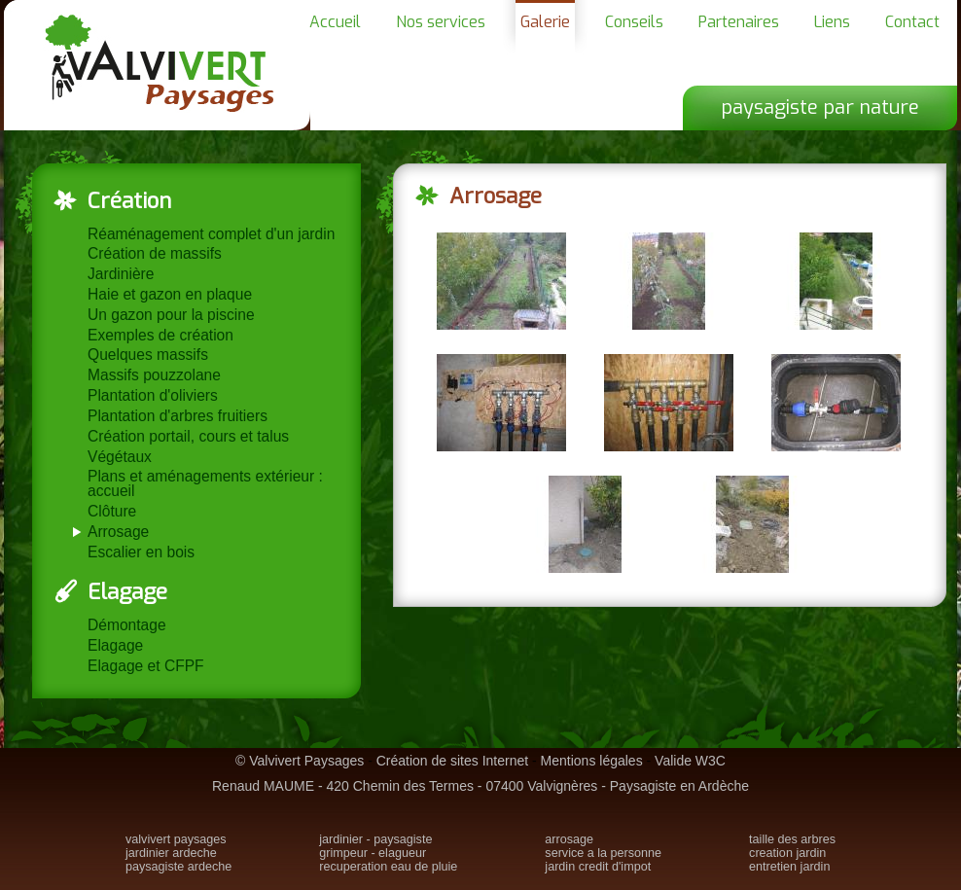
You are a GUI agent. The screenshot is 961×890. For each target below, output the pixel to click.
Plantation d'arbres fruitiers (177, 416)
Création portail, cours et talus (188, 436)
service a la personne (603, 853)
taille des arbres (792, 839)
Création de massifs (155, 253)
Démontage (127, 625)
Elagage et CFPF (146, 666)
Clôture (112, 511)
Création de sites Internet (452, 760)
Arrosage (118, 531)
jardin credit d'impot (598, 866)
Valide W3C (690, 760)
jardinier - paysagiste (375, 839)
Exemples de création (160, 335)
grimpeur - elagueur (372, 853)
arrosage (569, 839)
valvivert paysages (176, 839)
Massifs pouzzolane (154, 375)
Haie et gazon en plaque (170, 294)
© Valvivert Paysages (299, 760)
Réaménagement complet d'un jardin (211, 234)
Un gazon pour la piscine (171, 314)
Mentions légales (592, 760)
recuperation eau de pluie (388, 866)
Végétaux (120, 456)
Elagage (115, 645)
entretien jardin (789, 866)
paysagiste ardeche (178, 866)
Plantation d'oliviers (153, 395)
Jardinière (121, 274)
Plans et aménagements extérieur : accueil (205, 483)
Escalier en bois (141, 552)
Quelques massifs (148, 354)
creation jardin (787, 853)
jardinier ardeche (171, 853)
